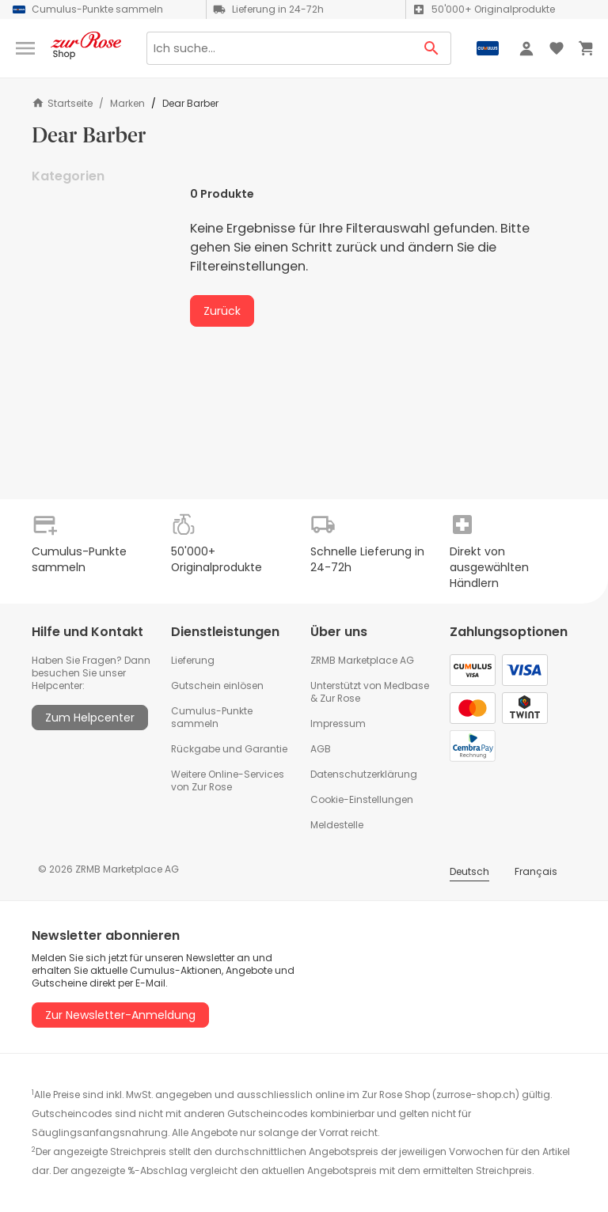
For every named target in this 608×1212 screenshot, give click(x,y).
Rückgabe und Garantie (229, 749)
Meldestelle (336, 824)
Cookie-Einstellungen (361, 799)
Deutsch (469, 871)
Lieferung (193, 660)
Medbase (406, 685)
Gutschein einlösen (217, 685)
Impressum (338, 723)
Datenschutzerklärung (363, 774)
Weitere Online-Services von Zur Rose (227, 780)
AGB (320, 749)
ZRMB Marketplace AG (362, 660)
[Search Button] (431, 48)
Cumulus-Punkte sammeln (212, 717)
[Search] (279, 48)
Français (536, 871)
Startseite (62, 103)
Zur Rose (340, 698)
